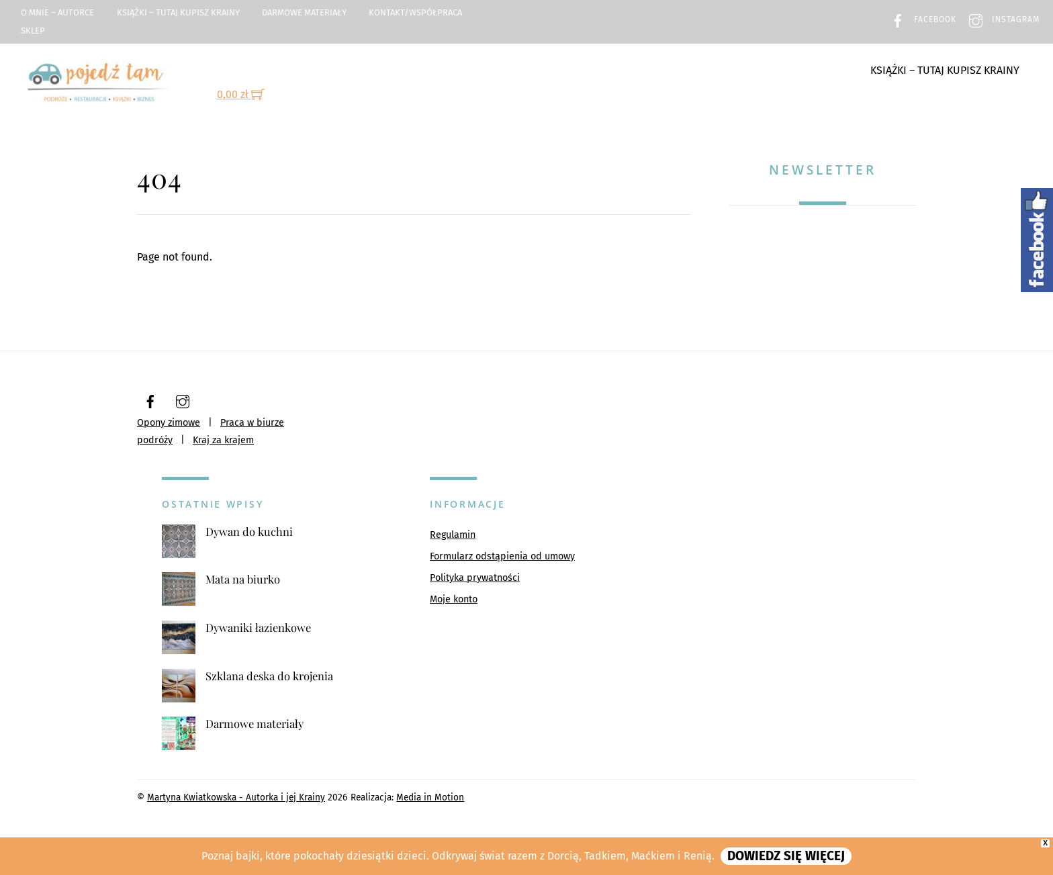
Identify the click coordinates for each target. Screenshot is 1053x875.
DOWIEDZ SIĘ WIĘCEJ (786, 856)
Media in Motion (430, 797)
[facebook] (150, 400)
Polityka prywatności (475, 578)
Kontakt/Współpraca (415, 12)
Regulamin (452, 535)
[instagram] (182, 400)
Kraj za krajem (223, 440)
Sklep (33, 31)
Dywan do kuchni (249, 531)
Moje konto (453, 599)
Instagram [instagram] (1001, 19)
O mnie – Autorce (57, 12)
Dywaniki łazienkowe (258, 627)
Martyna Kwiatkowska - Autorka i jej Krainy (236, 797)
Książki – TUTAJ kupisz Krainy (178, 12)
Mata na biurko (242, 579)
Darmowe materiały (304, 12)
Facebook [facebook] (920, 19)
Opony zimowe (168, 422)
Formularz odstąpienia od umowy (502, 556)
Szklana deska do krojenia (269, 676)
